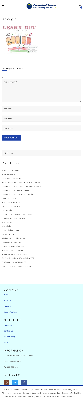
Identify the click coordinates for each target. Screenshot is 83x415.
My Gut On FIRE (8, 234)
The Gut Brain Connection (12, 250)
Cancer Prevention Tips (11, 242)
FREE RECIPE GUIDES (11, 206)
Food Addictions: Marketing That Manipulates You (22, 186)
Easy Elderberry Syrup (10, 230)
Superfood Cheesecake (11, 178)
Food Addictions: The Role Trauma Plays (18, 194)
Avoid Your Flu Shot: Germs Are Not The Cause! (21, 182)
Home (6, 295)
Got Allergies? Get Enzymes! (13, 218)
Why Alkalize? (7, 226)
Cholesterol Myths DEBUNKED (14, 262)
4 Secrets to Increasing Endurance (16, 254)
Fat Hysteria (7, 210)
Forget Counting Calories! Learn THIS (17, 266)
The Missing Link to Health (12, 202)
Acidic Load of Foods (10, 170)
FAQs (6, 342)
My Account (8, 325)
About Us (7, 300)
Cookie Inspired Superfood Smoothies (17, 214)
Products (7, 306)
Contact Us (8, 331)
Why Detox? (7, 222)
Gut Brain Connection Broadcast (15, 246)
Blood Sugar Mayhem (10, 198)
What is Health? (8, 174)
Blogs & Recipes (10, 312)
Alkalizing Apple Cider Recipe (13, 238)
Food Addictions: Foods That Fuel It (16, 190)
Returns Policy (9, 337)
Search (5, 153)
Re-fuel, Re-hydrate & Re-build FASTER (18, 258)
